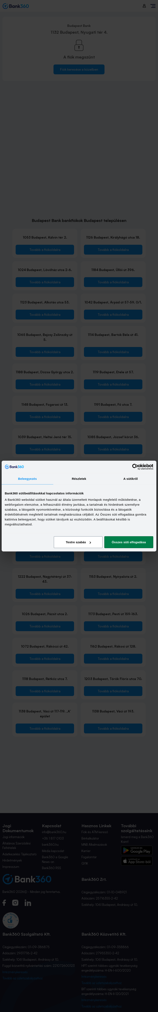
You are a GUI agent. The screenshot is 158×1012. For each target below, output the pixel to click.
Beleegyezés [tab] (27, 478)
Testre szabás (78, 542)
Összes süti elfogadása (129, 542)
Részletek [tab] (79, 478)
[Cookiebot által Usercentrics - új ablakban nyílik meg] (135, 467)
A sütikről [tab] (130, 478)
